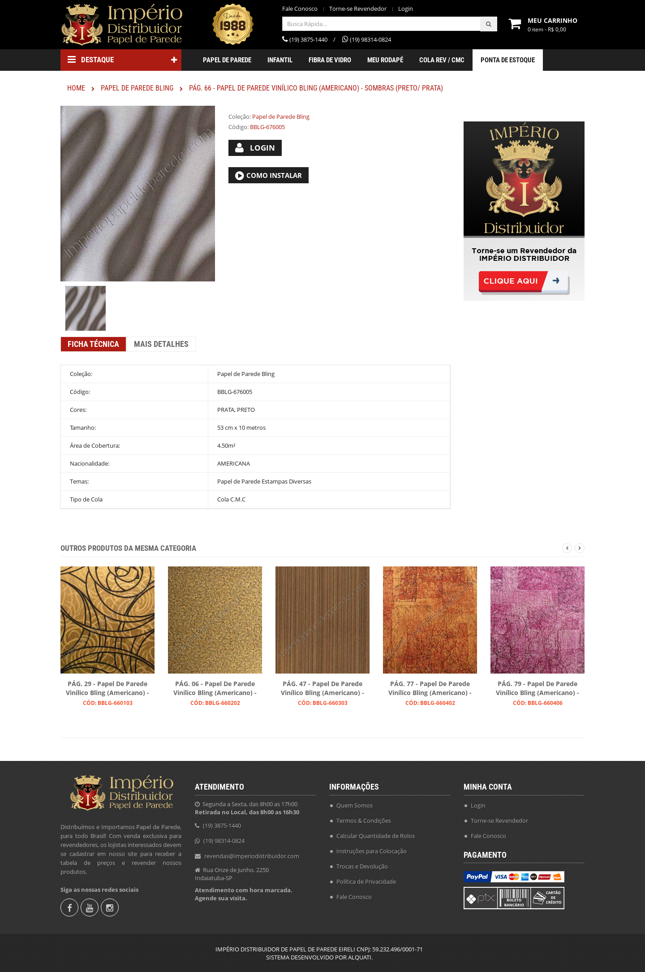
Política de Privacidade (366, 881)
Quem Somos (354, 805)
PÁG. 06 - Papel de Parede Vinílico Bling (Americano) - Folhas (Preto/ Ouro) (215, 688)
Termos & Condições (363, 820)
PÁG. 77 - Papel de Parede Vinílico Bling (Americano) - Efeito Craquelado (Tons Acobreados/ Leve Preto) (430, 688)
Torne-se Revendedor (358, 8)
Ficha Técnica (93, 344)
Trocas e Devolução (362, 866)
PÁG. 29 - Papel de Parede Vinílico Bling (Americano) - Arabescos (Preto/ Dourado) (107, 688)
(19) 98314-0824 (224, 841)
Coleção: (239, 116)
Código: (238, 127)
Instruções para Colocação (371, 851)
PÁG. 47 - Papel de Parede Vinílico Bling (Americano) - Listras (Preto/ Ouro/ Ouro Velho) (322, 688)
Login (405, 8)
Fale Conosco (300, 8)
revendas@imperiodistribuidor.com (251, 856)
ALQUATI (359, 957)
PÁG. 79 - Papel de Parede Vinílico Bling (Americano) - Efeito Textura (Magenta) (537, 688)
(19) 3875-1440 (222, 825)
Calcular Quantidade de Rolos (375, 836)
